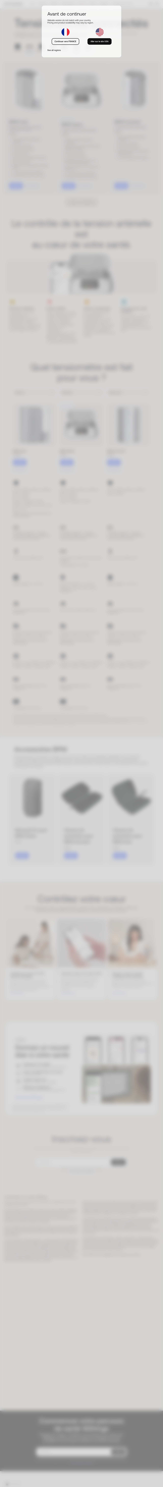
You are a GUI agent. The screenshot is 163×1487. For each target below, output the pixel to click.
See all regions (54, 50)
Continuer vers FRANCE (65, 41)
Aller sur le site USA (99, 41)
